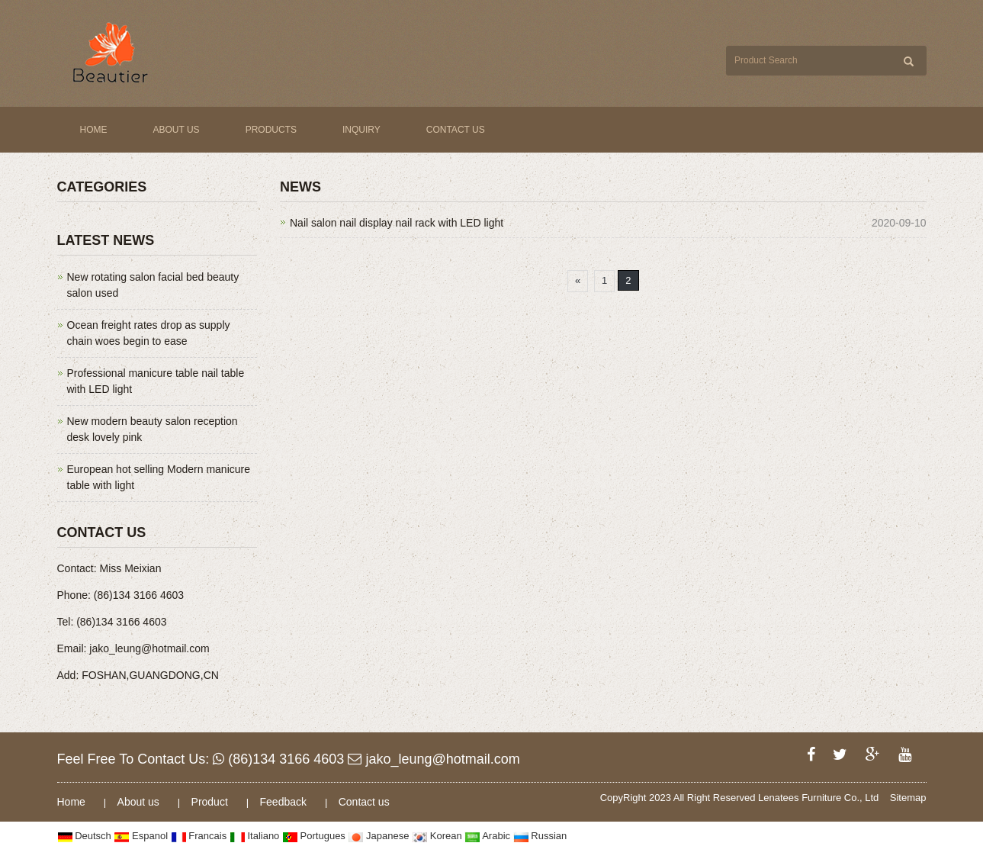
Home (94, 129)
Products (271, 129)
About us (176, 129)
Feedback (285, 802)
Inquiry (361, 129)
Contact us (455, 129)
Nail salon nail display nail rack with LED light (396, 223)
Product (211, 802)
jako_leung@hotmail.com (433, 759)
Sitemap (908, 797)
